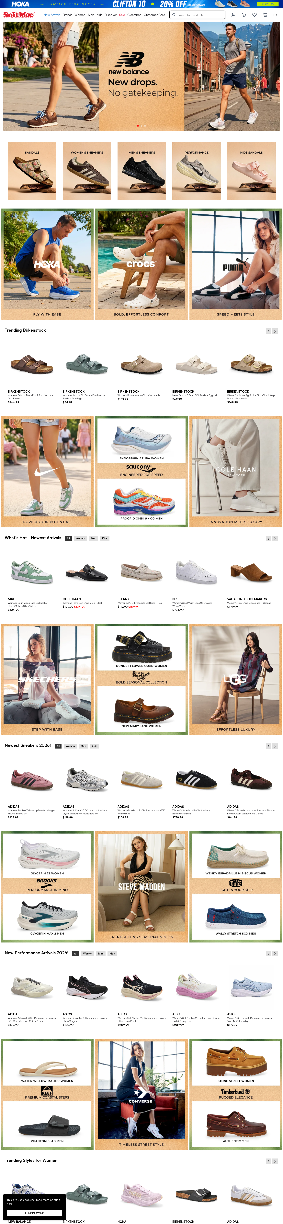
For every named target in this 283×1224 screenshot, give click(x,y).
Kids (99, 15)
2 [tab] (141, 126)
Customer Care (154, 15)
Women (79, 15)
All (68, 538)
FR (275, 14)
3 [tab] (145, 126)
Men (91, 15)
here (10, 1203)
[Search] (197, 14)
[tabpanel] (141, 76)
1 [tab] (138, 126)
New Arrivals (52, 15)
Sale (122, 15)
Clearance (134, 15)
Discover (111, 15)
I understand (34, 1213)
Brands (67, 15)
